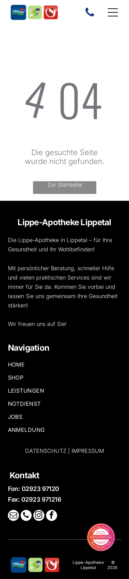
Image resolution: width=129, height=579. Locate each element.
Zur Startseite (64, 184)
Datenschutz (45, 450)
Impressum (88, 450)
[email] (13, 516)
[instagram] (38, 516)
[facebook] (51, 516)
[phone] (26, 516)
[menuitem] (64, 367)
